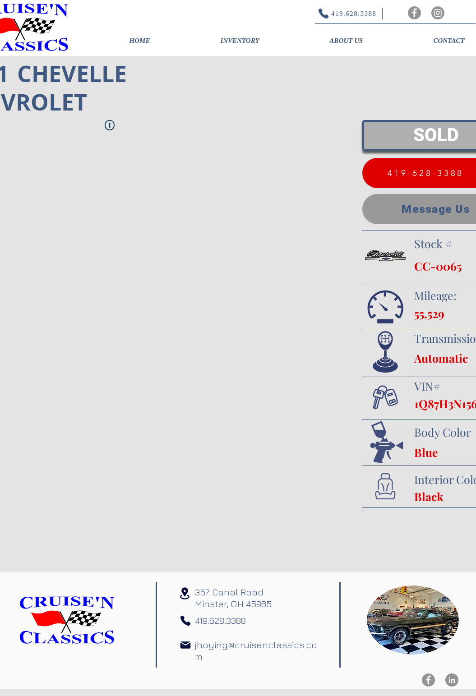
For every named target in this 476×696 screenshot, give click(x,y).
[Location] (185, 593)
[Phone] (185, 621)
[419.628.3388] (343, 13)
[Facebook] (414, 12)
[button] (240, 40)
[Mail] (185, 645)
